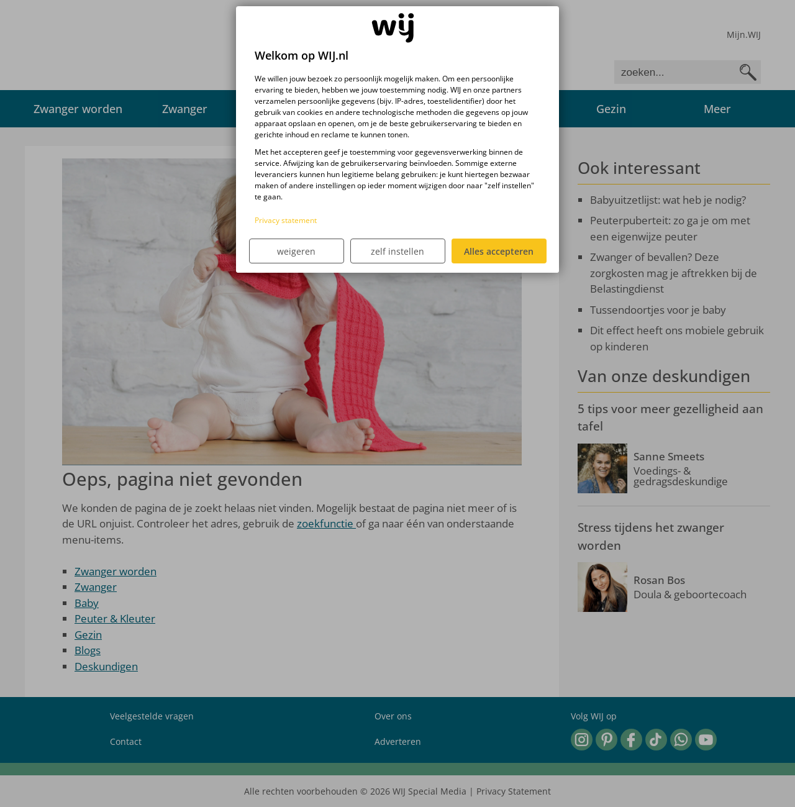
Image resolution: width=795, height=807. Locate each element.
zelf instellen (397, 251)
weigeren (296, 251)
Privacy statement (286, 220)
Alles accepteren (499, 251)
